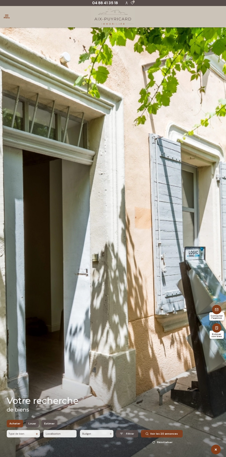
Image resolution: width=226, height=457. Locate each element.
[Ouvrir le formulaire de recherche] (127, 437)
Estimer (49, 426)
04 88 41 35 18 (105, 2)
